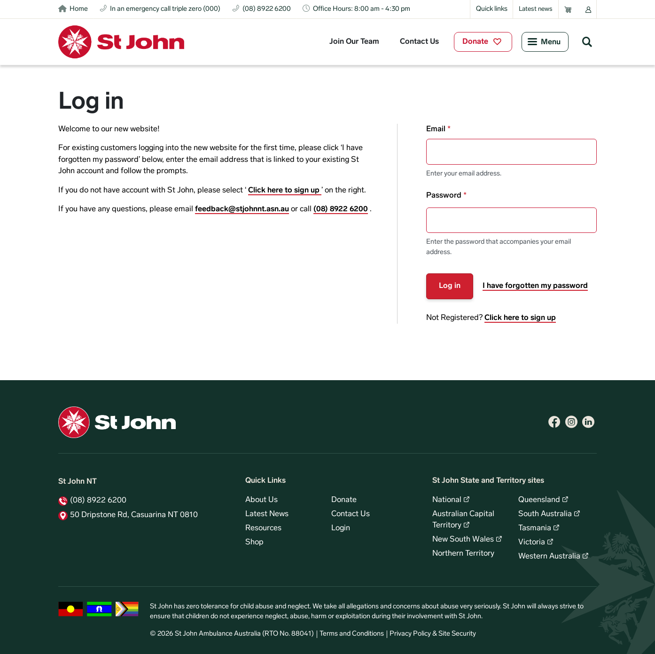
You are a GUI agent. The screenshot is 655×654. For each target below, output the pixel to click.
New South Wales (463, 539)
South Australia (545, 514)
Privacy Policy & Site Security (433, 634)
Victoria (531, 542)
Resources (263, 528)
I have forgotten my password (535, 286)
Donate (475, 42)
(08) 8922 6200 (340, 209)
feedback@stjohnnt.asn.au (242, 209)
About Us (261, 500)
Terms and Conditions (352, 634)
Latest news (536, 9)
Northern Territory (463, 554)
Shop (254, 542)
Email (435, 129)
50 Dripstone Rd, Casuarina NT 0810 (134, 515)
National (446, 500)
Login (340, 528)
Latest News (267, 514)
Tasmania (534, 528)
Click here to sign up (284, 190)
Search (587, 41)
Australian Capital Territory (463, 519)
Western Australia (549, 556)
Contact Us (419, 42)
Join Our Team (354, 42)
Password (443, 195)
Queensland (539, 500)
